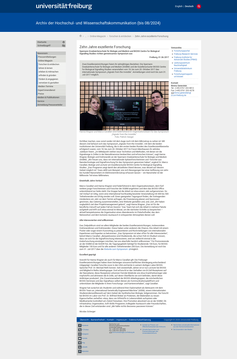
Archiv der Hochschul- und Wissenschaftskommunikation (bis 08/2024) (98, 23)
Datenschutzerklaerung (140, 320)
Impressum (121, 320)
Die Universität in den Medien (182, 329)
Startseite (80, 36)
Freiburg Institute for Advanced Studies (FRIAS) (185, 58)
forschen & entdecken (120, 36)
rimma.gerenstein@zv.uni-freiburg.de (181, 94)
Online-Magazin (98, 36)
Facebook (85, 325)
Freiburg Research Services (186, 54)
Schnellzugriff (44, 45)
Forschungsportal (182, 51)
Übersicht (84, 320)
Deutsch (189, 6)
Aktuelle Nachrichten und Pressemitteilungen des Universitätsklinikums (150, 331)
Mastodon (85, 351)
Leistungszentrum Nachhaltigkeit (182, 64)
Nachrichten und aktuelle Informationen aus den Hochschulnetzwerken (186, 326)
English (179, 6)
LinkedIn (84, 347)
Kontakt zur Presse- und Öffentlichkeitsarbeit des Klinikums (154, 326)
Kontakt (110, 320)
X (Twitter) (85, 330)
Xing (83, 343)
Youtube (84, 338)
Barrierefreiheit (98, 320)
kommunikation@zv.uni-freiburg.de (123, 332)
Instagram (85, 334)
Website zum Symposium (116, 249)
